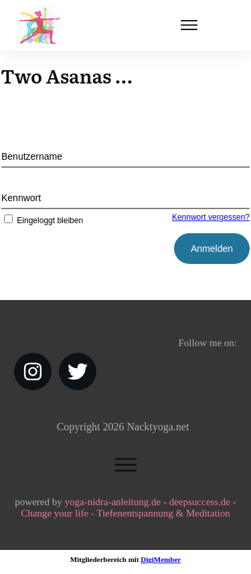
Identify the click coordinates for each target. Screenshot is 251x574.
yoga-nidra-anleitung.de (112, 501)
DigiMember (161, 559)
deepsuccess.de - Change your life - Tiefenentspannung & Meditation (128, 507)
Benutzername (31, 156)
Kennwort (21, 197)
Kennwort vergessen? (211, 217)
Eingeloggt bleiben (42, 220)
